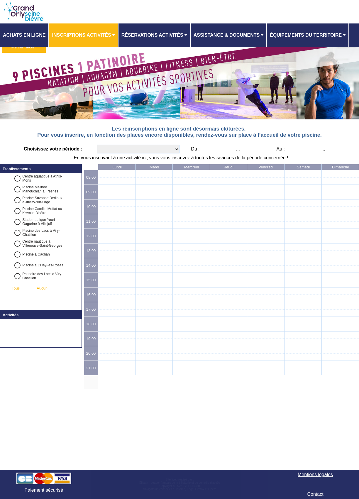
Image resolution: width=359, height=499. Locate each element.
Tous (16, 288)
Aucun (42, 288)
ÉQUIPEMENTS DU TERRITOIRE (306, 35)
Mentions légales (315, 474)
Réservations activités (152, 35)
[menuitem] (24, 35)
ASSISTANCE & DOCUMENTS (227, 35)
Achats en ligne (24, 35)
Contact (315, 494)
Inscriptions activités (81, 35)
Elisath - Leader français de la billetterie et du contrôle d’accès (179, 482)
